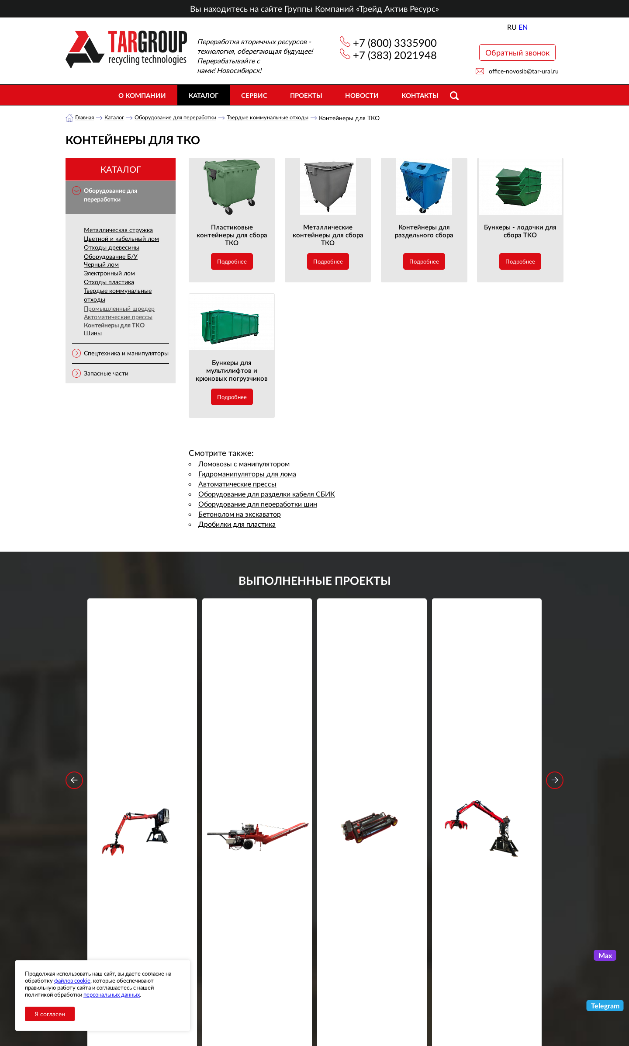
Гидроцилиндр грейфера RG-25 (372, 727)
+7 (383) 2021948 (395, 55)
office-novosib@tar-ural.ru (524, 71)
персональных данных (111, 994)
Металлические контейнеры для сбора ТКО (328, 235)
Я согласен (50, 1014)
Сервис (254, 95)
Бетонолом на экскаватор (239, 514)
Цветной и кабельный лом (121, 239)
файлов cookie (72, 980)
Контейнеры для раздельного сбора (424, 231)
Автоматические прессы (118, 317)
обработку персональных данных (233, 892)
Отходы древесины (111, 247)
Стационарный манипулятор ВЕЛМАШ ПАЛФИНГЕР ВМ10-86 (142, 733)
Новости (362, 95)
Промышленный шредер (119, 309)
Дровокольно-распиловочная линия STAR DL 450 (257, 733)
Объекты (224, 978)
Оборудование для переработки (186, 118)
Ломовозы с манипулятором (244, 464)
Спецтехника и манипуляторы (126, 353)
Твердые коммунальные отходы (287, 118)
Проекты (306, 95)
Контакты (420, 95)
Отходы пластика (109, 282)
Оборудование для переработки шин (257, 504)
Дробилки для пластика (237, 524)
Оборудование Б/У (111, 257)
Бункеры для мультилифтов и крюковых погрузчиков (232, 370)
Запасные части (106, 373)
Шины (93, 333)
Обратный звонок (517, 52)
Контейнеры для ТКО (114, 325)
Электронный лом (109, 273)
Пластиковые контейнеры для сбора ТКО (232, 235)
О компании (142, 95)
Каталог (203, 95)
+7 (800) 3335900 (395, 42)
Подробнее (232, 261)
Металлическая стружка (118, 230)
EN (523, 27)
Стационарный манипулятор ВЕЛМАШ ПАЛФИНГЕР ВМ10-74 (487, 733)
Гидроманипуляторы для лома (247, 474)
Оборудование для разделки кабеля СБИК (266, 494)
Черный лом (101, 264)
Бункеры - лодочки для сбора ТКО (520, 231)
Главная (86, 118)
